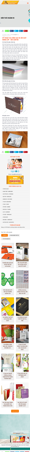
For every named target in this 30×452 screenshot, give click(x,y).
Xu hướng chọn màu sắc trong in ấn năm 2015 (7, 346)
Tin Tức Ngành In (14, 34)
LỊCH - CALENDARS (6, 211)
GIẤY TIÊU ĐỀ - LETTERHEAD (8, 194)
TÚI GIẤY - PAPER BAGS (7, 214)
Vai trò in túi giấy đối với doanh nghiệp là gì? (22, 404)
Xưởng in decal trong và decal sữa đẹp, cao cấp (22, 291)
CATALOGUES (5, 217)
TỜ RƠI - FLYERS (6, 204)
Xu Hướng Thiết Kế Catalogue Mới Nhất (7, 319)
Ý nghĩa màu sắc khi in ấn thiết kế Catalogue (7, 264)
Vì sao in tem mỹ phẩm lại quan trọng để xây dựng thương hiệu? (8, 376)
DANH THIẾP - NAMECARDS (8, 191)
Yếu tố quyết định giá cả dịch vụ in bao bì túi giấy (22, 264)
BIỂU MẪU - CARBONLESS (7, 219)
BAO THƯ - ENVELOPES (7, 196)
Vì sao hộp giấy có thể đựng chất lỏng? (22, 375)
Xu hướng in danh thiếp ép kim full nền (22, 319)
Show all (5, 235)
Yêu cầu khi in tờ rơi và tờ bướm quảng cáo (7, 291)
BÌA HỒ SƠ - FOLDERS (7, 209)
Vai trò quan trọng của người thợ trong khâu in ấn (8, 404)
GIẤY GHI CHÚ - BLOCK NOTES (8, 222)
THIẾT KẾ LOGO (6, 188)
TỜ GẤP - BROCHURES (7, 201)
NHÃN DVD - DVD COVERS (7, 199)
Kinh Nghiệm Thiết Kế (14, 235)
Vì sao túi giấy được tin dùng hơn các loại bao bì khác (22, 347)
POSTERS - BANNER (6, 206)
